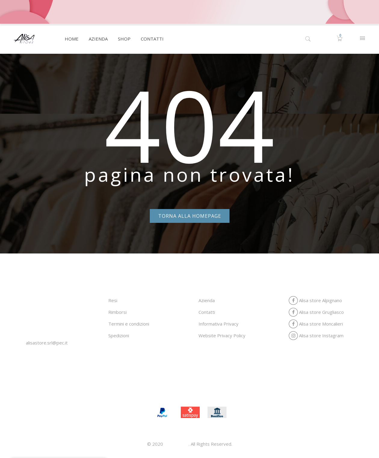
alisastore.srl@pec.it (47, 343)
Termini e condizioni (128, 324)
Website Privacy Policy (222, 335)
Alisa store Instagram (316, 335)
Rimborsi (117, 312)
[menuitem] (72, 38)
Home (153, 393)
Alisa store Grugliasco (316, 312)
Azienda (207, 300)
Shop (199, 393)
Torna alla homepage (189, 216)
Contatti (207, 312)
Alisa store (176, 444)
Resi (112, 300)
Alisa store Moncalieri (316, 324)
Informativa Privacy (219, 324)
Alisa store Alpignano (315, 300)
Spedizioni (118, 335)
